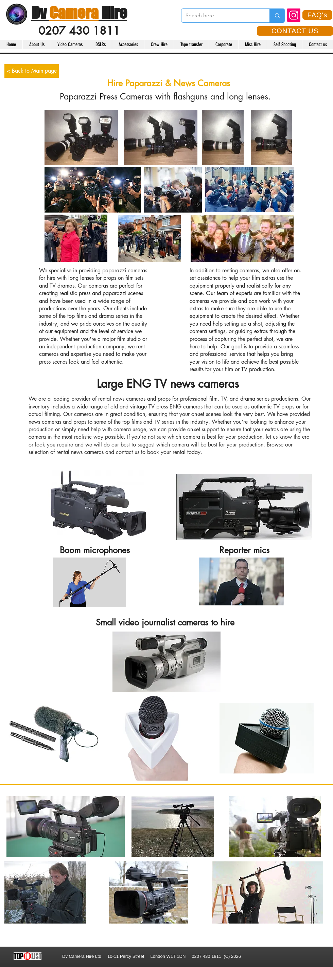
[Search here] (220, 15)
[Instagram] (293, 15)
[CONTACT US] (295, 31)
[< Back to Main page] (31, 71)
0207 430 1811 (79, 31)
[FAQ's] (317, 15)
